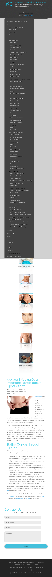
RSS (27, 10)
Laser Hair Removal (15, 176)
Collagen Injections (15, 200)
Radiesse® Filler (14, 193)
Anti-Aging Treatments (16, 137)
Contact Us (10, 250)
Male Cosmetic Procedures (16, 117)
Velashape (13, 163)
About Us (40, 562)
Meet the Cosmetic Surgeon (16, 27)
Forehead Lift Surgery (16, 86)
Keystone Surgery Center (14, 256)
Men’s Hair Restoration (16, 122)
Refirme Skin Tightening (16, 183)
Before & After (10, 233)
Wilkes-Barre (22, 572)
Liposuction (13, 42)
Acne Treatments (14, 134)
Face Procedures (13, 84)
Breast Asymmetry (15, 74)
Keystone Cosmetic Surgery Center (17, 21)
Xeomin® (12, 197)
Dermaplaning (14, 142)
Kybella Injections (14, 205)
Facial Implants (14, 100)
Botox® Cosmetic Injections (17, 188)
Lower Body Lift (14, 57)
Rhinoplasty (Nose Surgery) (17, 93)
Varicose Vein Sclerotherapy (17, 202)
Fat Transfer (13, 59)
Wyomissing (42, 570)
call (8, 490)
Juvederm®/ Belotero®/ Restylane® (19, 190)
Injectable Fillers (13, 185)
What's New (10, 240)
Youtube (32, 10)
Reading (35, 570)
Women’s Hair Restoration (17, 64)
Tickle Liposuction (15, 50)
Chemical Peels (14, 139)
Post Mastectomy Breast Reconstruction (20, 79)
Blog (10, 247)
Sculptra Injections (15, 195)
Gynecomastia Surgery (16, 81)
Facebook (20, 10)
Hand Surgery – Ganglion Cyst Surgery (20, 214)
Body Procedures (13, 40)
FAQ (10, 34)
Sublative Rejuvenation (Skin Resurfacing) (21, 180)
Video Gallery (12, 29)
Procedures (10, 37)
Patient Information (17, 567)
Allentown (19, 570)
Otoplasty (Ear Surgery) (16, 98)
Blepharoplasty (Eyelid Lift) (17, 88)
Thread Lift (13, 115)
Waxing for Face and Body (17, 168)
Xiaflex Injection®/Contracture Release (20, 217)
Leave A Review (13, 32)
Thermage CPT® (14, 161)
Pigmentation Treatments (16, 156)
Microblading (13, 154)
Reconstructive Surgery (15, 219)
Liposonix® (13, 62)
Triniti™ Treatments (15, 178)
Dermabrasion (14, 113)
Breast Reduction (14, 76)
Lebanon (14, 572)
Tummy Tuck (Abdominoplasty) (18, 52)
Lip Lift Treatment (14, 103)
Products (9, 230)
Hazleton (38, 572)
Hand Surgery (12, 207)
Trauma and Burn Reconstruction (19, 224)
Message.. (22, 536)
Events (10, 245)
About (8, 24)
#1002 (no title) (14, 166)
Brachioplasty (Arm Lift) (16, 54)
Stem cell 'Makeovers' (16, 47)
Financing (9, 236)
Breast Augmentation (15, 69)
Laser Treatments (13, 171)
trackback (27, 498)
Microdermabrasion (15, 149)
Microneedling (14, 151)
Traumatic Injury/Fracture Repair (18, 226)
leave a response (19, 498)
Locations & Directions (14, 253)
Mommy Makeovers (15, 45)
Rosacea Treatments (15, 159)
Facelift (12, 91)
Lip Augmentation (14, 105)
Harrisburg (28, 570)
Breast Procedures (13, 67)
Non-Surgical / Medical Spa (16, 132)
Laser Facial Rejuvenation (17, 173)
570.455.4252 (29, 15)
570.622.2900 (29, 13)
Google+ (30, 10)
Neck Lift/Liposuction (15, 96)
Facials (12, 144)
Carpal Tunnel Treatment (16, 209)
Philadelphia (10, 570)
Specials (11, 242)
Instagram (23, 10)
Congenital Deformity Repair (17, 212)
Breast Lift (13, 71)
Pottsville (31, 572)
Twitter (25, 10)
